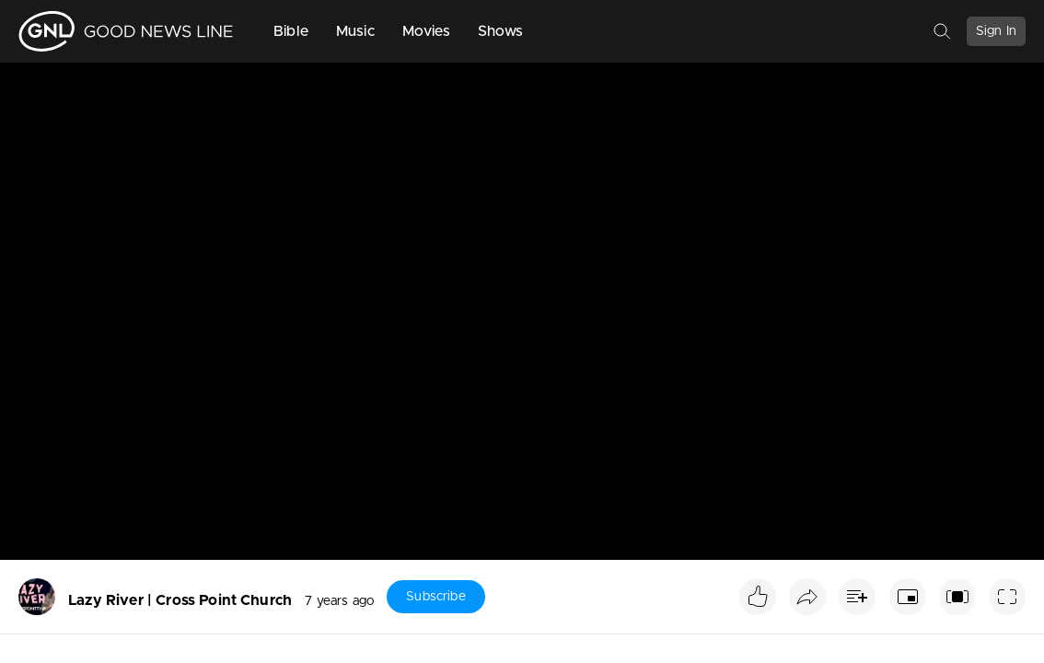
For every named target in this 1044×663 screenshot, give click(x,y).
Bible (290, 31)
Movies (426, 31)
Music (355, 31)
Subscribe (435, 596)
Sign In (996, 31)
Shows (501, 31)
